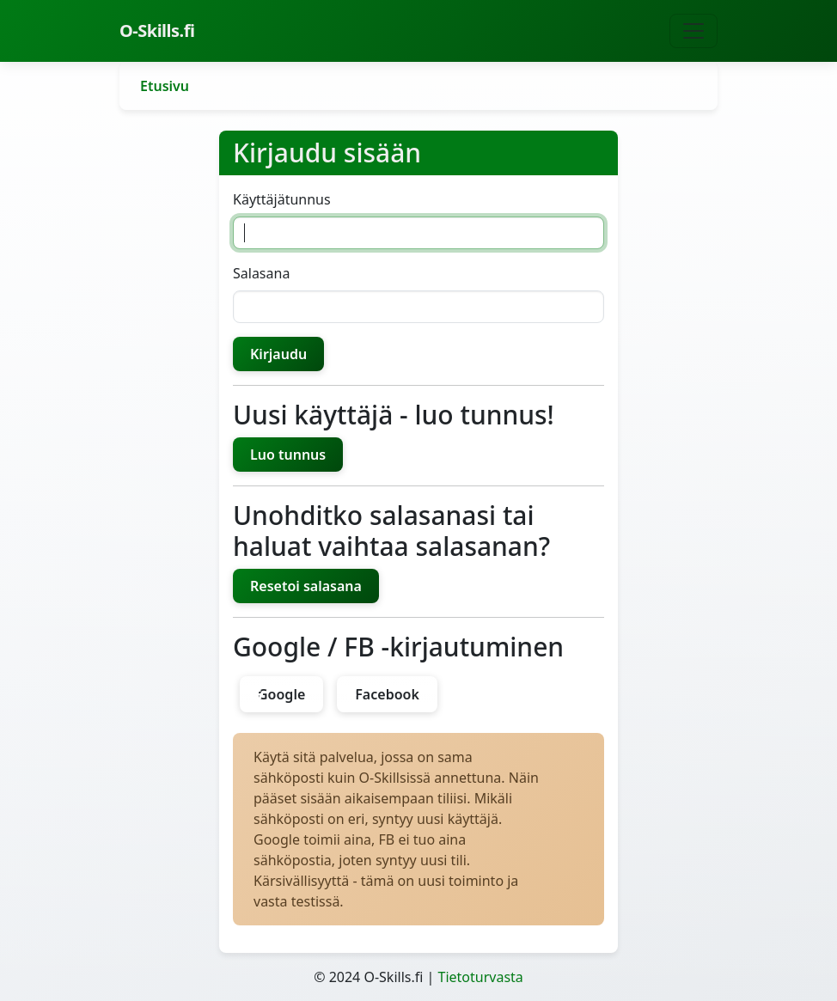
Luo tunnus (288, 454)
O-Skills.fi (156, 30)
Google (281, 694)
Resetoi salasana (306, 586)
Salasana (261, 273)
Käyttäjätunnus (282, 199)
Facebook (387, 694)
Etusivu (164, 85)
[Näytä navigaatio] (693, 31)
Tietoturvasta (480, 976)
